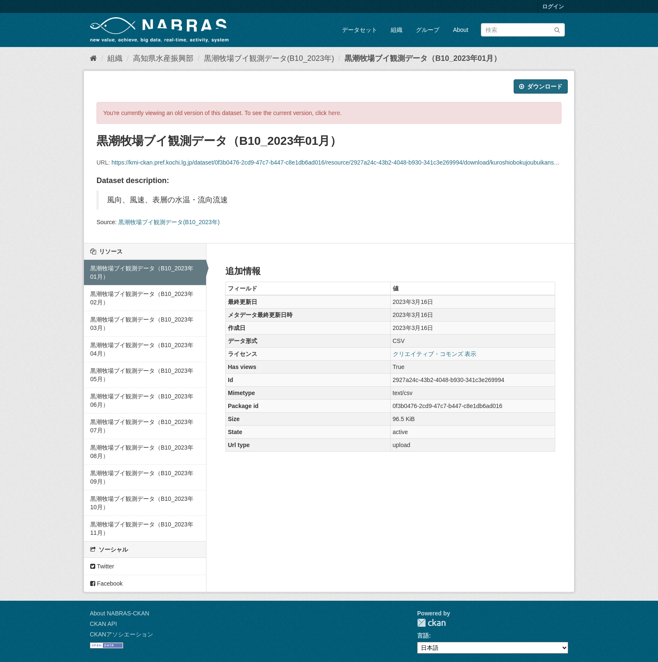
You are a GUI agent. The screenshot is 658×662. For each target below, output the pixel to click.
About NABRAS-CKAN (119, 613)
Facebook (106, 583)
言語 (423, 635)
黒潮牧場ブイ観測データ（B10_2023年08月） (141, 451)
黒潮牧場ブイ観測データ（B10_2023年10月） (141, 502)
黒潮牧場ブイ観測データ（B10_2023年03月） (141, 323)
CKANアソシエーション (121, 634)
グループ (427, 29)
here (334, 113)
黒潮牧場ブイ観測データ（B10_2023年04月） (141, 349)
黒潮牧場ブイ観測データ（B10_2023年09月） (141, 477)
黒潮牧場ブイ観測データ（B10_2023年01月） (423, 58)
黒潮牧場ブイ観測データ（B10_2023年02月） (141, 298)
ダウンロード (540, 86)
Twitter (102, 566)
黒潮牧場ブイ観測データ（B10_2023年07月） (141, 426)
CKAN (431, 622)
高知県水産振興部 (163, 58)
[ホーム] (93, 58)
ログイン (553, 6)
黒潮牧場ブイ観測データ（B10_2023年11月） (141, 528)
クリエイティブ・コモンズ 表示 (435, 354)
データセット (359, 29)
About (460, 29)
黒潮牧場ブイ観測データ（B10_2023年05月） (141, 374)
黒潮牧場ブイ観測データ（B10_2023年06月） (141, 400)
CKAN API (103, 623)
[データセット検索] (523, 30)
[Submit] (557, 29)
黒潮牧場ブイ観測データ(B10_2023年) (269, 58)
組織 (396, 29)
